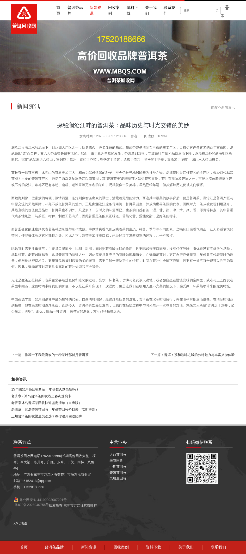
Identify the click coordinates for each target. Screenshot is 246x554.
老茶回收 (116, 461)
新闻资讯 (95, 10)
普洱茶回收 (118, 473)
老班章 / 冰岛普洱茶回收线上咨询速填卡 (41, 396)
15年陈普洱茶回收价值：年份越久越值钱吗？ (45, 389)
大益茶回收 (118, 455)
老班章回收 (118, 478)
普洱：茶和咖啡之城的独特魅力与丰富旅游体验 (199, 355)
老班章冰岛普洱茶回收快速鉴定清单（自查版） (46, 403)
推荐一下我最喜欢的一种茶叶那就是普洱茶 (57, 355)
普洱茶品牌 (75, 10)
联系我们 (169, 10)
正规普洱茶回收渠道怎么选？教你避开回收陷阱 (46, 416)
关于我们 (151, 10)
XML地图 (20, 523)
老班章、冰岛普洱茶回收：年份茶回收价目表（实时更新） (55, 409)
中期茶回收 (118, 467)
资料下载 (132, 10)
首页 (58, 10)
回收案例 (114, 10)
